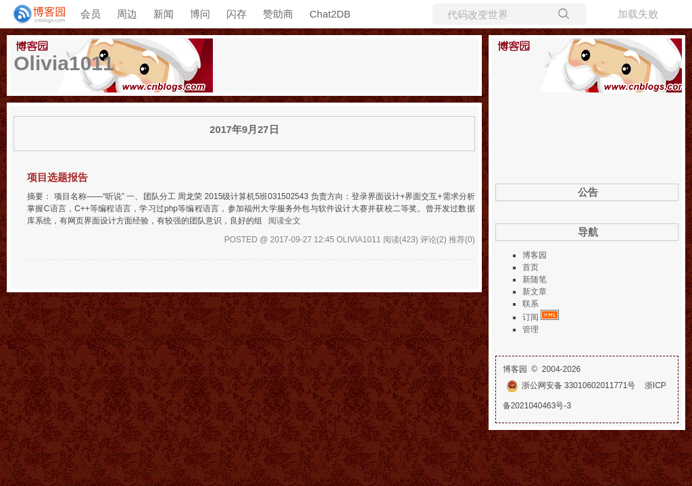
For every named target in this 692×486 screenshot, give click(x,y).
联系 (530, 303)
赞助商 (278, 14)
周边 (127, 14)
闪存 (236, 14)
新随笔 (534, 279)
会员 (90, 14)
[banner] (34, 14)
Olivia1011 (64, 63)
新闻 (163, 14)
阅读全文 (284, 220)
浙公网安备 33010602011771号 (571, 385)
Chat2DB (330, 14)
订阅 (530, 317)
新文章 (534, 291)
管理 (530, 329)
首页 (530, 267)
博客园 (534, 255)
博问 (200, 14)
